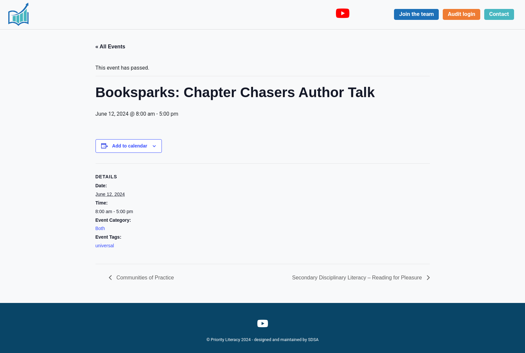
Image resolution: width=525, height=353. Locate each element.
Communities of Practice (144, 277)
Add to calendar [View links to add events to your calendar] (129, 145)
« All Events (110, 46)
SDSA (313, 339)
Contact (499, 14)
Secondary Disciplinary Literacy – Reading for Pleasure (358, 277)
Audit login (461, 14)
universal (105, 245)
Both (100, 228)
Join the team (416, 14)
